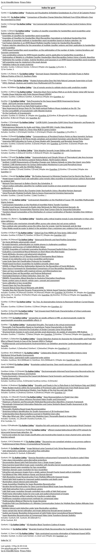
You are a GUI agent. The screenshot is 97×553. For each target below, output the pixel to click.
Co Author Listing (17, 13)
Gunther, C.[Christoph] (10, 122)
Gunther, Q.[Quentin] (9, 311)
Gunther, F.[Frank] (8, 157)
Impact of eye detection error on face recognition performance (28, 259)
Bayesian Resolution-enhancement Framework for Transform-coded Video (59, 457)
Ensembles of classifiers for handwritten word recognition (26, 35)
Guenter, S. (53, 67)
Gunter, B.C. (6, 17)
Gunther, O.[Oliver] (8, 302)
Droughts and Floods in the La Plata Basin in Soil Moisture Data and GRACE (65, 385)
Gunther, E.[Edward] (9, 150)
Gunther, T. (5, 324)
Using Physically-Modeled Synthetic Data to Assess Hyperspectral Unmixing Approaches (38, 193)
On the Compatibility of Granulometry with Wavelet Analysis (27, 111)
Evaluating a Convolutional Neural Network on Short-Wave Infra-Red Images (34, 251)
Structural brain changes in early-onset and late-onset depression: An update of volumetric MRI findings (45, 332)
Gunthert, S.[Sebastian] (10, 339)
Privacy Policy (25, 2)
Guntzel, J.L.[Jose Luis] (10, 533)
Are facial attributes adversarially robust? (19, 242)
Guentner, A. (60, 392)
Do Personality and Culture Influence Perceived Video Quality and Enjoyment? (34, 399)
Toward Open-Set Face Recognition (17, 285)
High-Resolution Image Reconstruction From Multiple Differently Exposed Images (36, 477)
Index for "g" (6, 540)
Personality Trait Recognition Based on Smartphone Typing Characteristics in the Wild (37, 327)
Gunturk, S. (5, 524)
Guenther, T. (49, 334)
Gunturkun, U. (6, 529)
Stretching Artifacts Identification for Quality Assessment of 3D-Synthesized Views (36, 411)
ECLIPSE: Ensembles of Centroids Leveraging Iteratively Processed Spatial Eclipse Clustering (39, 249)
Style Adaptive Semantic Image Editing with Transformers (57, 150)
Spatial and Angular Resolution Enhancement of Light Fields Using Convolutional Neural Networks (42, 513)
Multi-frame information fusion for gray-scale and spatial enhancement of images (36, 493)
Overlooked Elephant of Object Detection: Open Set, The (26, 275)
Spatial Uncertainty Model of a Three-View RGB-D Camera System (29, 129)
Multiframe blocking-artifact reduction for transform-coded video (29, 496)
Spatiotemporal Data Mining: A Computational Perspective (26, 444)
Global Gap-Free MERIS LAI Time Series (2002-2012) (56, 233)
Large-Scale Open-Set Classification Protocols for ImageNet (26, 261)
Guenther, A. (59, 96)
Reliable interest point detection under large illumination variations (30, 508)
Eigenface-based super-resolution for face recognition (24, 467)
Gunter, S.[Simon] (8, 31)
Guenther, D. (56, 143)
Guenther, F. (54, 169)
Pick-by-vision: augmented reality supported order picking (26, 357)
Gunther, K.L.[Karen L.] (10, 219)
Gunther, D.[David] (8, 136)
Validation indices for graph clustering (18, 64)
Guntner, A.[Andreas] (9, 385)
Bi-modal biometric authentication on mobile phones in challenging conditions (35, 244)
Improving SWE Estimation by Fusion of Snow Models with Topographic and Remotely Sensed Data (43, 141)
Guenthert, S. (63, 348)
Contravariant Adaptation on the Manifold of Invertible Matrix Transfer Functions (36, 204)
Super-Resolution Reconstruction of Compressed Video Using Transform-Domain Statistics (39, 515)
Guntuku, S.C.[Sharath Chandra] (14, 397)
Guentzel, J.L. (61, 536)
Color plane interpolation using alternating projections (25, 460)
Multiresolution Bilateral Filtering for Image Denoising (24, 501)
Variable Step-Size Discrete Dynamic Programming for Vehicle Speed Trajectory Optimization (40, 290)
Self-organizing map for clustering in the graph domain (25, 62)
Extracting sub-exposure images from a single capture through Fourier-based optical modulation (42, 472)
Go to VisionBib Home (10, 2)
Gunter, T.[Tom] (7, 80)
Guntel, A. (5, 13)
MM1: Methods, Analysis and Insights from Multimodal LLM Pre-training (32, 83)
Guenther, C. (62, 132)
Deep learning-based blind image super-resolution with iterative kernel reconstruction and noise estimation (46, 465)
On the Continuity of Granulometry (17, 113)
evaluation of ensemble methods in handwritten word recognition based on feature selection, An (42, 40)
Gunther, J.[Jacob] (8, 176)
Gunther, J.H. (6, 200)
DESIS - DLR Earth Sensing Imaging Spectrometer (22, 103)
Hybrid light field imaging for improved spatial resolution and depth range (33, 479)
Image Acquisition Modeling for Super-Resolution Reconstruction (29, 484)
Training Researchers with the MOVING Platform (22, 167)
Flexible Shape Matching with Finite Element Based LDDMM (27, 94)
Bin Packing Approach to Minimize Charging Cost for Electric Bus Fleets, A (62, 176)
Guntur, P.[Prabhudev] (10, 425)
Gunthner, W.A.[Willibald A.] (12, 353)
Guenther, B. (44, 115)
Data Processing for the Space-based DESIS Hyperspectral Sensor (53, 101)
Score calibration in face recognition (17, 283)
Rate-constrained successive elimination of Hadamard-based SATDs (63, 533)
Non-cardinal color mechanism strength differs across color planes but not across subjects (39, 223)
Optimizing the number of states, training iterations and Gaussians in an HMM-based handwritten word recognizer (49, 59)
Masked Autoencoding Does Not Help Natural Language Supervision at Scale (61, 80)
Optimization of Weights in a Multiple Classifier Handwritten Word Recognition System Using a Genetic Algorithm (49, 57)
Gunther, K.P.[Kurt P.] (9, 233)
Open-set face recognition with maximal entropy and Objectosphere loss (32, 271)
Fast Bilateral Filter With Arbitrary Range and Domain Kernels (27, 474)
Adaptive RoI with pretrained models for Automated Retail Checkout (63, 425)
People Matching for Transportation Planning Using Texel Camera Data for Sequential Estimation (42, 209)
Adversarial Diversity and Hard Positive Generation (55, 239)
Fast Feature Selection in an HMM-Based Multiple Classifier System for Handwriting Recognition (42, 43)
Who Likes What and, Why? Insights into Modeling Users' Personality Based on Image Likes (40, 416)
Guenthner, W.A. (73, 360)
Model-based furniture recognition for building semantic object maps (31, 263)
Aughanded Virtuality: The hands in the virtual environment (51, 324)
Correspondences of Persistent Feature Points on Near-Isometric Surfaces (63, 136)
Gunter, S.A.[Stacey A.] (10, 74)
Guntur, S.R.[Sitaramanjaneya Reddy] (16, 430)
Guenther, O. (56, 306)
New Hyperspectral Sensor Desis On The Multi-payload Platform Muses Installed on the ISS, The (42, 108)
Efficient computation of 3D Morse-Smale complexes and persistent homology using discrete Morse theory (46, 139)
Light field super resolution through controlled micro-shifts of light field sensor (34, 491)
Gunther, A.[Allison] (9, 92)
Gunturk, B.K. (6, 457)
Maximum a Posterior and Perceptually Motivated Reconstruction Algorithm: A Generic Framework (43, 402)
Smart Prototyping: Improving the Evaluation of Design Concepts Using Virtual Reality (37, 329)
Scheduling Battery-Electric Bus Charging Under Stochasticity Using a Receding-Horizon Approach (42, 190)
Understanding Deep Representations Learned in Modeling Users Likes (31, 414)
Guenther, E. (58, 153)
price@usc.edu (11, 548)
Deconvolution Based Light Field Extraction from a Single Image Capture (32, 462)
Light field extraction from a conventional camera (23, 489)
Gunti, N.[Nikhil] (7, 364)
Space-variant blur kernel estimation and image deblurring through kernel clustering (37, 510)
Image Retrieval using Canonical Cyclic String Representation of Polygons (56, 448)
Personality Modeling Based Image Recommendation (24, 409)
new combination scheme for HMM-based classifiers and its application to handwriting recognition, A (44, 55)
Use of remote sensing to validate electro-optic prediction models (60, 87)
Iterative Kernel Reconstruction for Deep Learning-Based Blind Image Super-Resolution (38, 486)
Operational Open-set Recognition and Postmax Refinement (27, 273)
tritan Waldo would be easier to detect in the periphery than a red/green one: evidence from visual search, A (47, 228)
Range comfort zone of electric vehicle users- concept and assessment (31, 280)
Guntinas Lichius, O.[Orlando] (13, 371)
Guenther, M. (60, 292)
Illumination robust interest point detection (20, 481)
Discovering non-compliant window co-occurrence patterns (66, 441)
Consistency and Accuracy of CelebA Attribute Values (24, 247)
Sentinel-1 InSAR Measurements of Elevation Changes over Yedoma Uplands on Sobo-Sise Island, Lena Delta (47, 162)
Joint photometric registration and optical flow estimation (26, 451)
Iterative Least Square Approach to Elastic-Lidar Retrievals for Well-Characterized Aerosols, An (41, 207)
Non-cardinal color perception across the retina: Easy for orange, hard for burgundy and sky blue (42, 226)
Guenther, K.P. (60, 235)
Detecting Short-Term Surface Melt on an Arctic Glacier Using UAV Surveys (64, 92)
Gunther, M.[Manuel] (9, 239)
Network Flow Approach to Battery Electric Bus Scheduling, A (27, 183)
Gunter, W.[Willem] (9, 87)
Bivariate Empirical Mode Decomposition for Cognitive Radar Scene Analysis (60, 529)
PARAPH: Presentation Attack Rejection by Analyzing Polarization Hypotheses (34, 278)
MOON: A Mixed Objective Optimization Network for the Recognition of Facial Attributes (39, 266)
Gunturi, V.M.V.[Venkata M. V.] (13, 441)
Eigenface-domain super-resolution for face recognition (25, 469)
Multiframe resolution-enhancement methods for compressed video (30, 498)
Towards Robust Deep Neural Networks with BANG (23, 288)
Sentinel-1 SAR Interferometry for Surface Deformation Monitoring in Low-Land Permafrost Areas (42, 164)
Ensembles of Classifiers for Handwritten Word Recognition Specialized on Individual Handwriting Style (44, 38)
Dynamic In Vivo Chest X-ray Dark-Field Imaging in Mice (25, 106)
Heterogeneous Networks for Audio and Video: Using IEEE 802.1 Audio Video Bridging (37, 127)
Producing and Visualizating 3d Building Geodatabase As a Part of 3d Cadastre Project (60, 13)
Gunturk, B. (5, 448)
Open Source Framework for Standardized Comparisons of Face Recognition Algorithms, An (40, 268)
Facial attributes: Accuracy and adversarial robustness (24, 254)
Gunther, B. (5, 101)
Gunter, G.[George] (8, 24)
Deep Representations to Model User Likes (61, 397)
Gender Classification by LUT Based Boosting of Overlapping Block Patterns (33, 256)
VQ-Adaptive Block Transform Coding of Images (46, 524)
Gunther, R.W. (6, 318)
